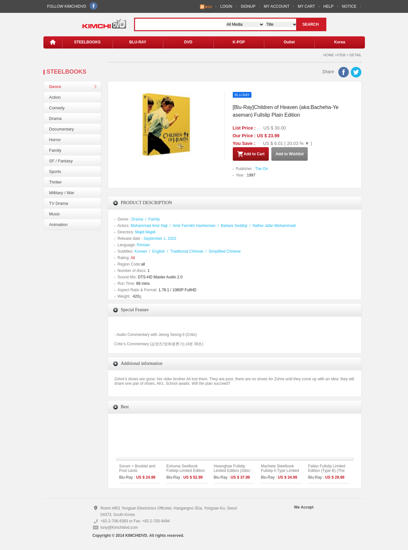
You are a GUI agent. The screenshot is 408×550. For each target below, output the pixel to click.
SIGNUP (247, 6)
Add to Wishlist (290, 154)
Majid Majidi (145, 232)
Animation (58, 224)
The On (261, 169)
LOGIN (226, 6)
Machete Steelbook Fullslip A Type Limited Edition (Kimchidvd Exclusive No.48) (280, 473)
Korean (140, 251)
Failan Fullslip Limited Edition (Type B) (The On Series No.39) (326, 470)
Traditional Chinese (186, 251)
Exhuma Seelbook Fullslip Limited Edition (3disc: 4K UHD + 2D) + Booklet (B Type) (187, 473)
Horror (55, 139)
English (158, 251)
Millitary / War (61, 192)
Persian (143, 245)
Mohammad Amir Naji (149, 225)
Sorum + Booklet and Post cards (137, 468)
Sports (55, 171)
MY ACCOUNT (276, 6)
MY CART (306, 6)
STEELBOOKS (87, 42)
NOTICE (349, 6)
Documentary (61, 129)
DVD (188, 42)
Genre (55, 86)
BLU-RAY (137, 42)
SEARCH (311, 24)
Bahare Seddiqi (234, 225)
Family (55, 150)
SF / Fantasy (61, 160)
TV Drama (58, 203)
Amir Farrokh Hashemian (194, 225)
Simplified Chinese (224, 251)
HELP (328, 6)
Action (55, 97)
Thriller (55, 182)
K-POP (238, 42)
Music (54, 214)
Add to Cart (251, 154)
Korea (339, 42)
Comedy (57, 107)
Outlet (289, 42)
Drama (55, 118)
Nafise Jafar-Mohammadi (274, 225)
